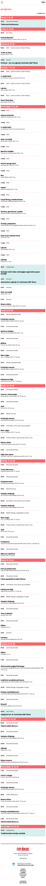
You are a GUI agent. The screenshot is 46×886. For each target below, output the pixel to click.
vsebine (23, 872)
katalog (23, 876)
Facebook (23, 881)
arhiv (23, 877)
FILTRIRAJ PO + (41, 13)
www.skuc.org (23, 858)
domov (23, 869)
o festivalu (23, 874)
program (23, 871)
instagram (23, 883)
